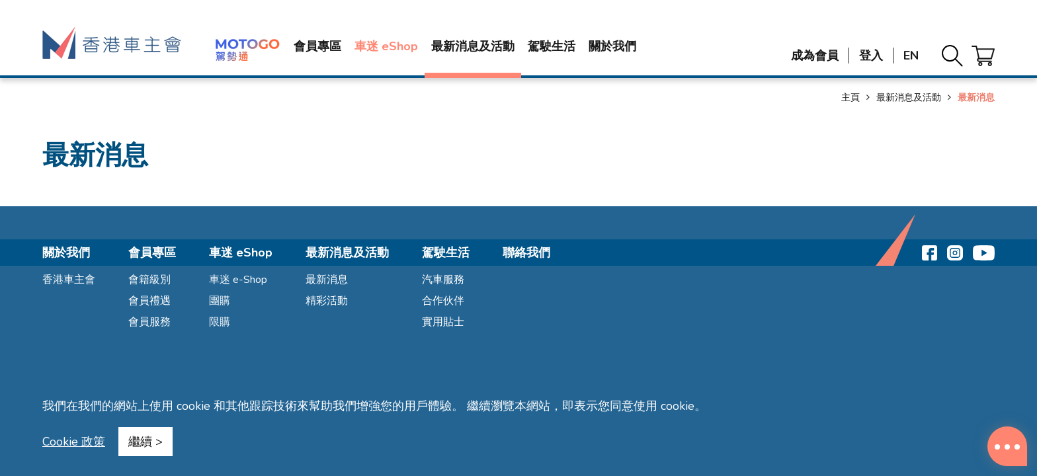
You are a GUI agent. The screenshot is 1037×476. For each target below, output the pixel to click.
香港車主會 (68, 279)
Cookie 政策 (73, 442)
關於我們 (612, 46)
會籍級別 (149, 279)
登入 (871, 55)
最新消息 (327, 279)
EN (911, 55)
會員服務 (149, 322)
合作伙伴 (443, 301)
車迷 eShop (386, 46)
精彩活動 (327, 301)
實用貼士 (443, 322)
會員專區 (317, 46)
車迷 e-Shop (238, 279)
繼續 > (145, 442)
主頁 (850, 97)
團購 (219, 301)
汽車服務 (443, 279)
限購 (219, 322)
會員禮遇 (149, 301)
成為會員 (815, 55)
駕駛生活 (551, 46)
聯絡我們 (526, 252)
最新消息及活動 (473, 46)
